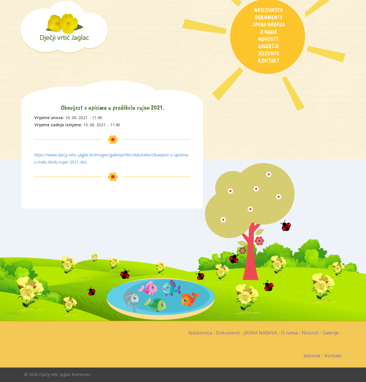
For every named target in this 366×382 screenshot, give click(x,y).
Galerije (268, 46)
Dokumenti (269, 17)
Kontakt (268, 60)
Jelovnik (269, 53)
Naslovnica (268, 10)
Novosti (268, 39)
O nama (268, 32)
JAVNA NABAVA (268, 24)
